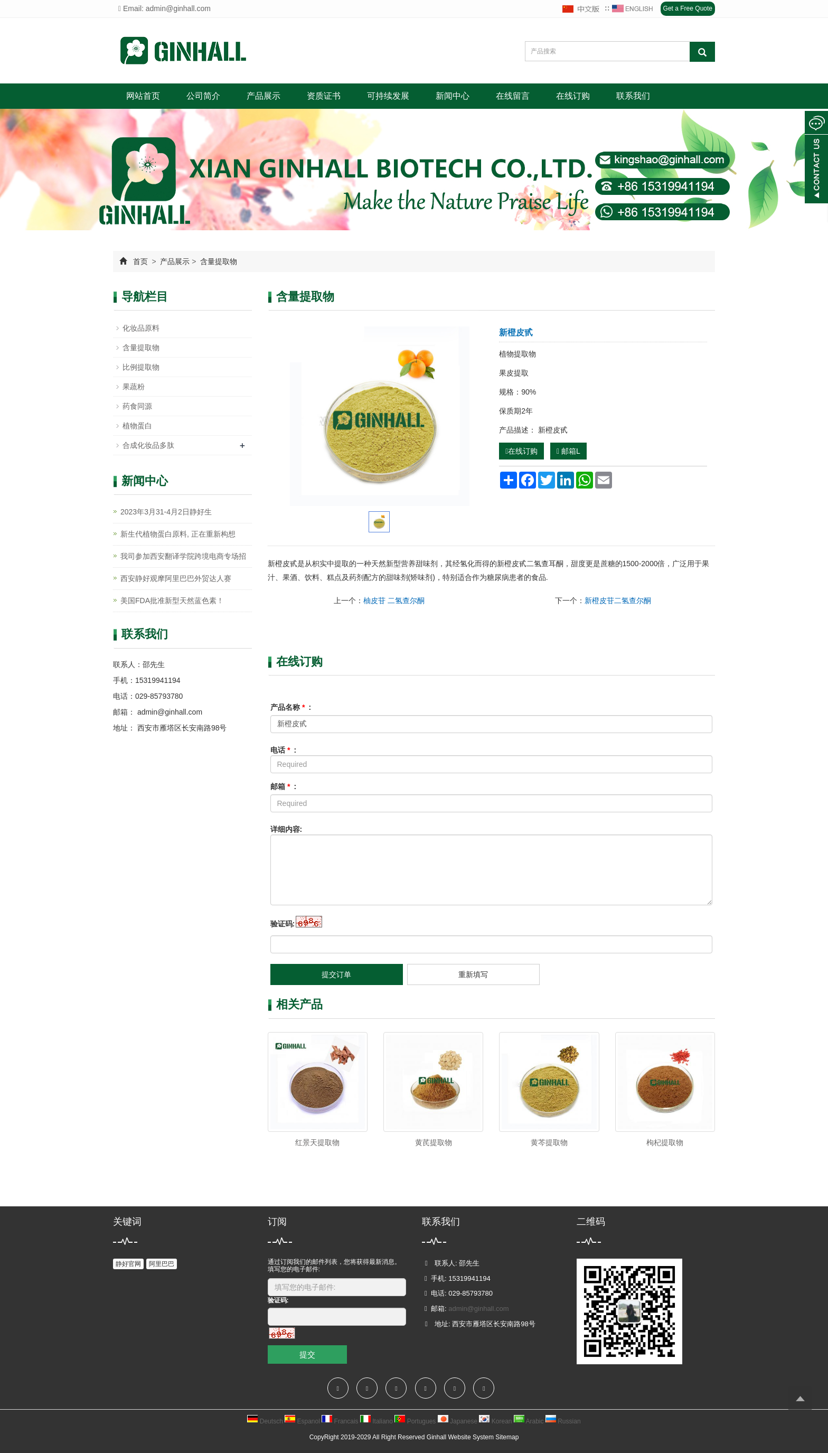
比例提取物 (141, 367)
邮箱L (568, 451)
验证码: (282, 924)
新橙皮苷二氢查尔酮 (618, 600)
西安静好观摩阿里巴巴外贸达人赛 (175, 578)
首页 (140, 261)
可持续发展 (388, 95)
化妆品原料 (141, 328)
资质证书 (324, 95)
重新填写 (473, 974)
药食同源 (137, 406)
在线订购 (573, 95)
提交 (307, 1354)
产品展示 (263, 95)
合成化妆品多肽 (148, 445)
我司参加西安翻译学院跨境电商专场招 (183, 556)
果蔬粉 (134, 386)
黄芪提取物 (433, 1142)
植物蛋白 (137, 425)
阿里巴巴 (161, 1264)
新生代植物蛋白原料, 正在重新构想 (178, 534)
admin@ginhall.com (168, 712)
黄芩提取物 (549, 1142)
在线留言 (513, 95)
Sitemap (507, 1437)
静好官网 (128, 1264)
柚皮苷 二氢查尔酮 (394, 600)
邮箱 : (283, 786)
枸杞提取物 (664, 1142)
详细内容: (286, 829)
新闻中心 (452, 95)
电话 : (283, 750)
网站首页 (143, 95)
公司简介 (203, 95)
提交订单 (336, 974)
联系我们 (633, 95)
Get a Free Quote (687, 8)
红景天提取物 (317, 1142)
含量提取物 (217, 261)
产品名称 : (291, 707)
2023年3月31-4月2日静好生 (166, 512)
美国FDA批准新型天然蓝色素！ (172, 600)
